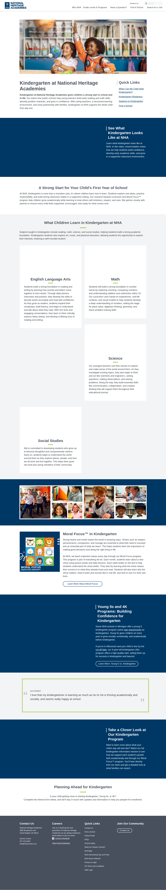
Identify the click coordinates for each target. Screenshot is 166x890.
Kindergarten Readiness (131, 97)
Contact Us (134, 3)
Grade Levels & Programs (95, 7)
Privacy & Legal (90, 862)
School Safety (90, 843)
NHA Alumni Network (93, 859)
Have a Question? (118, 7)
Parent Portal (90, 836)
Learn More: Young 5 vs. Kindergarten (117, 663)
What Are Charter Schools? (95, 847)
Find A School (136, 7)
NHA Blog (88, 851)
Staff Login (89, 870)
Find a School (125, 106)
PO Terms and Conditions (94, 866)
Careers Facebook (61, 838)
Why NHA (76, 7)
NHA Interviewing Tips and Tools (97, 855)
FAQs (87, 839)
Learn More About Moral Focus (82, 584)
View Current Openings (61, 843)
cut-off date (101, 649)
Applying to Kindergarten (131, 101)
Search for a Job (154, 7)
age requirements (132, 630)
